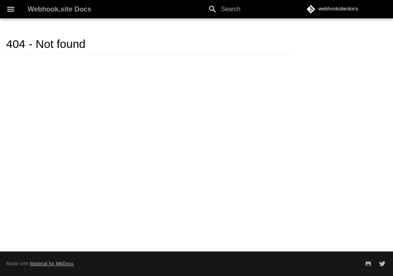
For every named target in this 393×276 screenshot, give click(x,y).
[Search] (249, 9)
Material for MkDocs (52, 263)
